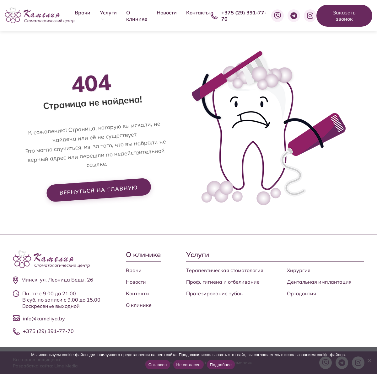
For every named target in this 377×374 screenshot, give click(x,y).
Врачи (82, 12)
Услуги (108, 12)
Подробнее (221, 364)
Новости (167, 12)
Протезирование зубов (214, 293)
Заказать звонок (344, 15)
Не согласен (188, 364)
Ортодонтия (301, 293)
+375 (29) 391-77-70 (48, 331)
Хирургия (298, 270)
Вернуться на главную (98, 190)
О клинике (136, 15)
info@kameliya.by (44, 318)
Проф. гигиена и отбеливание (223, 282)
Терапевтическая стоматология (224, 270)
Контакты (198, 12)
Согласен (157, 364)
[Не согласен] (369, 360)
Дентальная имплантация (319, 282)
